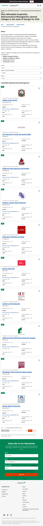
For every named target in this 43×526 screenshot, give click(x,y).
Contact (24, 495)
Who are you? (8, 465)
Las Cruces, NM (5, 374)
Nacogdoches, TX (6, 204)
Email (6, 459)
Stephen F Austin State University (14, 203)
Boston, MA (4, 270)
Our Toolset (25, 489)
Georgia (3, 72)
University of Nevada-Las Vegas (13, 237)
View (32, 1)
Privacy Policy (26, 502)
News (24, 493)
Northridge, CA (5, 170)
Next (30, 430)
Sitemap (25, 500)
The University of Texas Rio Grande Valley (16, 134)
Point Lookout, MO (6, 102)
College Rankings (10, 24)
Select (7, 468)
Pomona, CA (5, 340)
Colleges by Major (20, 24)
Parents (4, 496)
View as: (3, 76)
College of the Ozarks (9, 100)
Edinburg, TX (5, 136)
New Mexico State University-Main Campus (17, 372)
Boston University (8, 269)
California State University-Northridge (15, 168)
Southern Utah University (11, 304)
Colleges (4, 491)
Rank (3, 67)
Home (2, 24)
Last (34, 430)
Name (6, 452)
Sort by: (2, 65)
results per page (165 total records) (11, 428)
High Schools (5, 494)
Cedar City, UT (5, 305)
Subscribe (21, 474)
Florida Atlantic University (11, 406)
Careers (24, 491)
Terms (24, 504)
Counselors (4, 489)
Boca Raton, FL (5, 408)
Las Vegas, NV (5, 238)
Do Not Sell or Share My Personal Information (31, 509)
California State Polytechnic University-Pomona (18, 338)
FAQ (23, 498)
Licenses (25, 506)
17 (26, 430)
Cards (3, 78)
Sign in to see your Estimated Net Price (10, 109)
